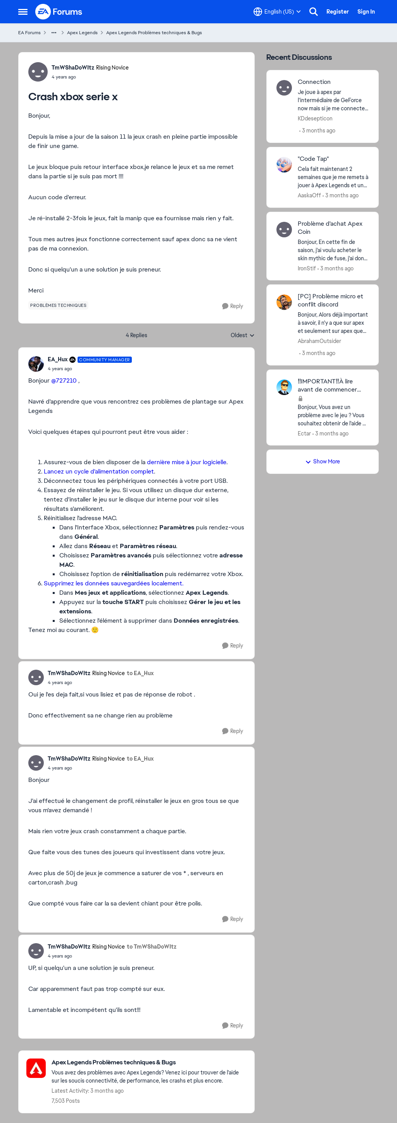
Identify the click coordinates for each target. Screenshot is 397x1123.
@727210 (64, 380)
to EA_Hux (140, 673)
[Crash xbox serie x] (90, 368)
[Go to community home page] (59, 11)
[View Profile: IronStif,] (284, 229)
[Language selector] (277, 11)
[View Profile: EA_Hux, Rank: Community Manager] (36, 364)
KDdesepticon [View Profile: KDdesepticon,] (315, 118)
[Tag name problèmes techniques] (58, 305)
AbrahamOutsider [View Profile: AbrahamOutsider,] (319, 341)
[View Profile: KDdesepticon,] (284, 88)
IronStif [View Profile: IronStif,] (307, 268)
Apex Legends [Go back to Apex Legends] (82, 33)
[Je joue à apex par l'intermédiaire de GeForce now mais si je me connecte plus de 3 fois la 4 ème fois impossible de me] (333, 100)
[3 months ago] (317, 131)
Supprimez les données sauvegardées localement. (113, 583)
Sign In (366, 11)
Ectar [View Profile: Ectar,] (304, 433)
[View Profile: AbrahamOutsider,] (284, 302)
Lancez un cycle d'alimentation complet (99, 471)
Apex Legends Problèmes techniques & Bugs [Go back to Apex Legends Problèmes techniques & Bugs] (154, 33)
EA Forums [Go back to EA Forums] (29, 33)
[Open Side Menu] (22, 11)
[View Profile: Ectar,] (284, 387)
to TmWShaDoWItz (151, 946)
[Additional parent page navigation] (54, 32)
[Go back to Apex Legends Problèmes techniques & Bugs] (149, 1063)
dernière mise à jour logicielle (186, 462)
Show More (322, 461)
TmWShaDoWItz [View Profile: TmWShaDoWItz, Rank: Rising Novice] (73, 67)
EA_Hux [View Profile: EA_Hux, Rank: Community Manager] (57, 359)
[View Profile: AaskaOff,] (284, 164)
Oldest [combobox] (243, 336)
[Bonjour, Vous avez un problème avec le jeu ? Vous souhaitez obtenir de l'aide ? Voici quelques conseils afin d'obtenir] (333, 415)
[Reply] (233, 306)
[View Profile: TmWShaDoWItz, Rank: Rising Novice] (38, 72)
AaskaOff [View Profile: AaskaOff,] (309, 195)
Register (337, 11)
